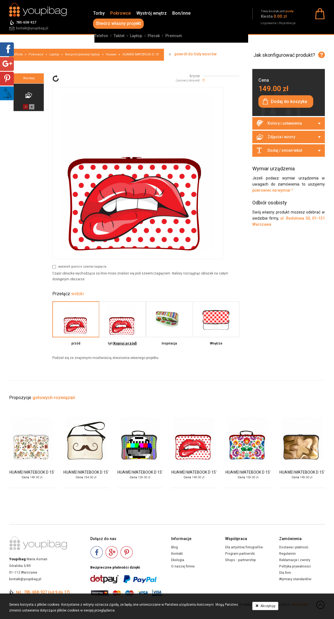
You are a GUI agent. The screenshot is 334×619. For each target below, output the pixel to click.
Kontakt (177, 554)
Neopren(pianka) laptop (82, 54)
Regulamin (287, 554)
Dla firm (285, 573)
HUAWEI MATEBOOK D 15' (140, 54)
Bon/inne (181, 13)
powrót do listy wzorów (195, 54)
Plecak (154, 36)
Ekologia (177, 560)
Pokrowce (120, 13)
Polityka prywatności (295, 566)
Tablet (119, 36)
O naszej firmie (183, 566)
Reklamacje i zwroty (294, 560)
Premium (173, 36)
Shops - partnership (240, 560)
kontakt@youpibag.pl (32, 28)
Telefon (101, 36)
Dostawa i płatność (293, 547)
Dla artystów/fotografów (244, 547)
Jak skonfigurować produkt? (284, 55)
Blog (174, 547)
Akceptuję (265, 606)
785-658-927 (26, 22)
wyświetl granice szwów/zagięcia (79, 267)
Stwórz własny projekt (118, 23)
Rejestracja (287, 23)
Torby (99, 13)
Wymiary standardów (295, 579)
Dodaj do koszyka (289, 101)
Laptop (136, 36)
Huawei (111, 54)
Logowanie (269, 23)
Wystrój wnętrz (151, 13)
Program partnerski (240, 554)
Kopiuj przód (125, 343)
